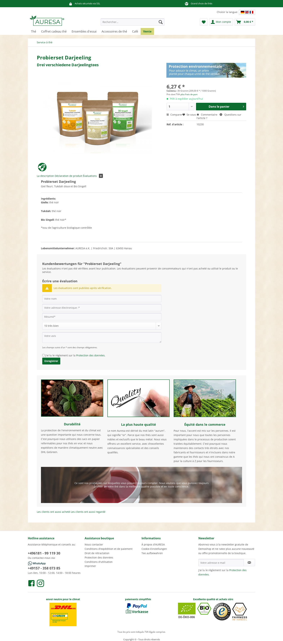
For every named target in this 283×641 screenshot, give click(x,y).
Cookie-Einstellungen (154, 549)
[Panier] (245, 22)
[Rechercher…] (132, 22)
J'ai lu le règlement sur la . (75, 355)
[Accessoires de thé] (114, 31)
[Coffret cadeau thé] (54, 31)
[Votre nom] (101, 298)
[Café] (135, 31)
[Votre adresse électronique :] (101, 307)
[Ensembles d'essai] (84, 31)
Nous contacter (94, 544)
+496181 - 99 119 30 (44, 553)
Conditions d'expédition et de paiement (108, 549)
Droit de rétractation (97, 553)
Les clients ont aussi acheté (53, 511)
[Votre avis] (101, 337)
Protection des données (90, 355)
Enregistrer (51, 361)
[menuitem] (132, 23)
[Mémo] (204, 22)
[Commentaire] (101, 326)
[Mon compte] (221, 22)
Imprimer (90, 566)
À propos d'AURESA (153, 544)
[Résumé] (101, 316)
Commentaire (207, 114)
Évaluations (93, 176)
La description (45, 176)
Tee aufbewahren (152, 553)
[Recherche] (160, 22)
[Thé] (34, 31)
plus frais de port (188, 94)
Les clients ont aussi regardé (88, 511)
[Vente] (147, 31)
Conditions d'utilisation (99, 562)
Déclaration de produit (68, 176)
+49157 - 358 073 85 (44, 568)
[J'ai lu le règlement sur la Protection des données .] (43, 355)
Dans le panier (226, 106)
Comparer (174, 114)
